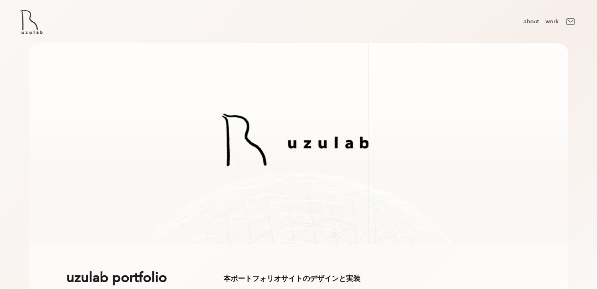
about (531, 21)
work (551, 21)
